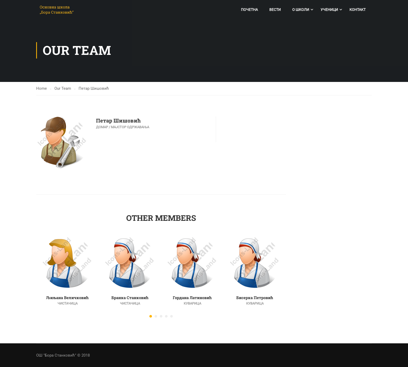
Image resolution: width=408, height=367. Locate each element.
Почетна (249, 10)
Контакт (357, 10)
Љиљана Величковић (67, 298)
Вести (275, 10)
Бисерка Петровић (254, 298)
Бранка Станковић (130, 298)
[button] (150, 317)
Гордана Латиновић (192, 298)
